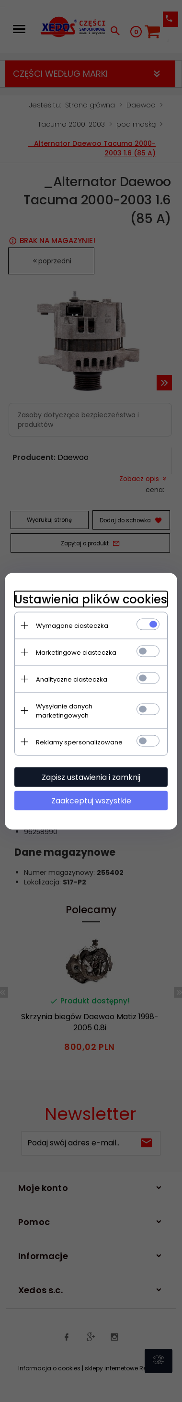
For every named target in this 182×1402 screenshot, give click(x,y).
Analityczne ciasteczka (71, 678)
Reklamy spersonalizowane (79, 741)
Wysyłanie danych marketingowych (64, 710)
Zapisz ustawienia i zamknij (91, 776)
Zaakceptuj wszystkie (91, 800)
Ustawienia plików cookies (90, 599)
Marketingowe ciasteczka (76, 652)
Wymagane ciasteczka (72, 625)
